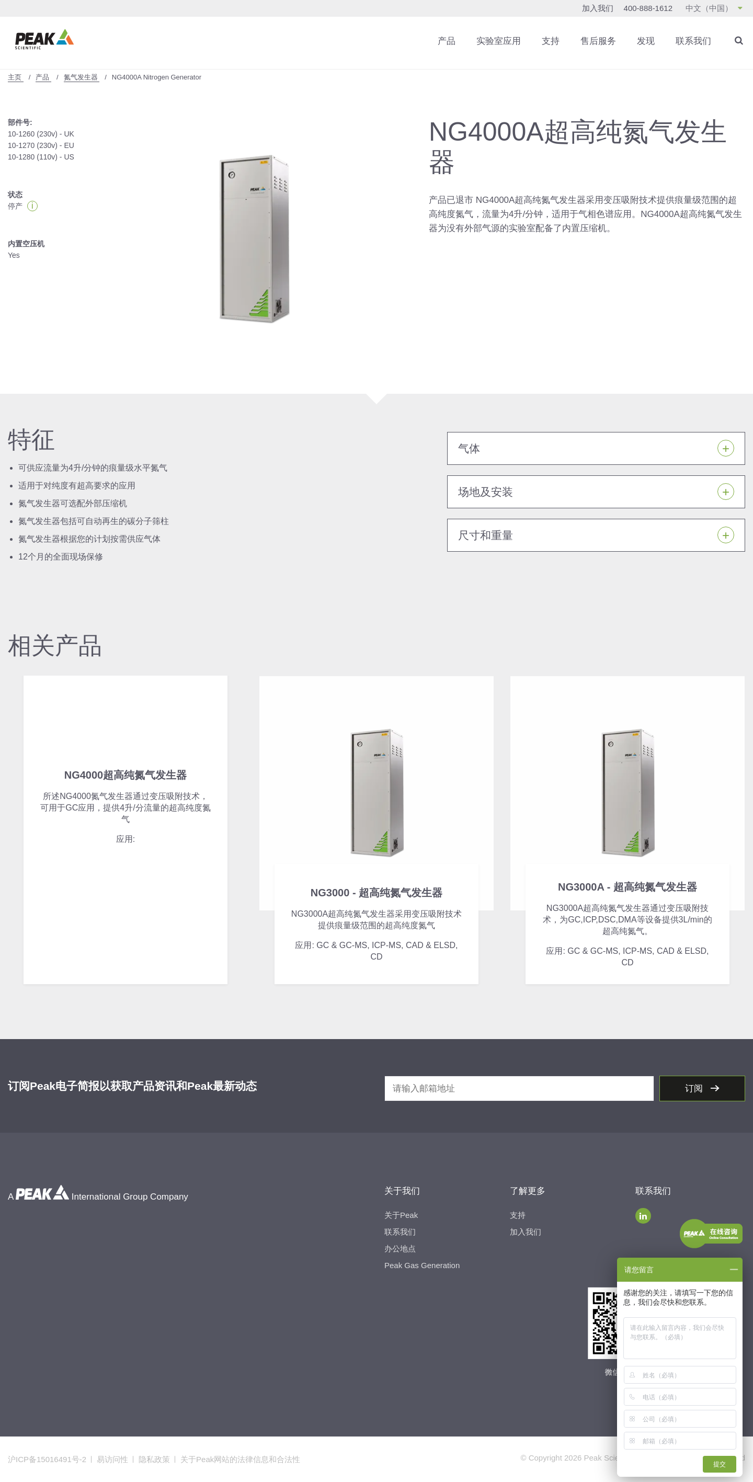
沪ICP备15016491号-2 (47, 1459)
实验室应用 (498, 41)
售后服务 (598, 41)
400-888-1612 (648, 8)
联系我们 (693, 41)
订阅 (695, 1088)
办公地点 (400, 1248)
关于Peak (401, 1215)
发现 (646, 41)
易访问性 (112, 1459)
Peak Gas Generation (422, 1265)
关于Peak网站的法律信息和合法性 (240, 1459)
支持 (551, 41)
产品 (446, 41)
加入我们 (597, 8)
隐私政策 (154, 1459)
